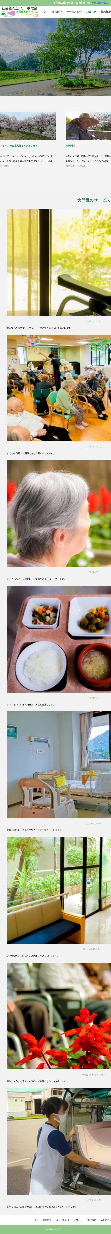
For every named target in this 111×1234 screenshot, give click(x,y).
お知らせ (91, 11)
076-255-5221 (100, 2)
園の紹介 (57, 11)
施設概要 (91, 1220)
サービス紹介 (74, 11)
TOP (44, 11)
